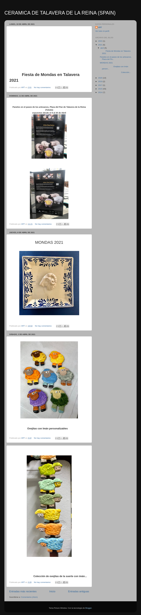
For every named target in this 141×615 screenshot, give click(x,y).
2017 (100, 85)
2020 (100, 78)
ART (100, 27)
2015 (100, 89)
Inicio (52, 591)
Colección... (115, 72)
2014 (100, 92)
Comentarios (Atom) (29, 597)
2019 (100, 81)
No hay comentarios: (42, 87)
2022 (100, 41)
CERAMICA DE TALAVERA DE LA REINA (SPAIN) (60, 13)
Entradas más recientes (22, 591)
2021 (100, 45)
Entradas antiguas (78, 591)
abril (102, 48)
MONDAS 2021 (106, 63)
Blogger (88, 608)
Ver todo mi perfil (102, 31)
